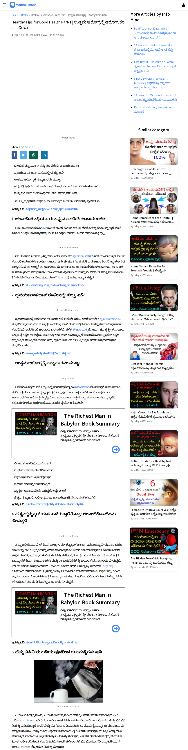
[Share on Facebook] (18, 155)
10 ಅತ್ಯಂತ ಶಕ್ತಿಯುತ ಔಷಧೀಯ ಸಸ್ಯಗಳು (51, 358)
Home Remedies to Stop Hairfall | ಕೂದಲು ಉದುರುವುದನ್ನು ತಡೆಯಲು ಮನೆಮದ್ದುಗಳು (150, 231)
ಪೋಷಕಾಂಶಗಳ (84, 256)
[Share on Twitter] (27, 155)
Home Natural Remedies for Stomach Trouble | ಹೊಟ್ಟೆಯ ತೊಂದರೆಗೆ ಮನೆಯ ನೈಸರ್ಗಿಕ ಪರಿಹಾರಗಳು (147, 279)
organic (32, 584)
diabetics (102, 277)
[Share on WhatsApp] (37, 155)
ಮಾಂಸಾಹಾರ (84, 392)
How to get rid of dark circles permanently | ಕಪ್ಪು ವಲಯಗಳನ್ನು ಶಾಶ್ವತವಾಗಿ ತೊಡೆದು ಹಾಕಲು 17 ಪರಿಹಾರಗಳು (149, 183)
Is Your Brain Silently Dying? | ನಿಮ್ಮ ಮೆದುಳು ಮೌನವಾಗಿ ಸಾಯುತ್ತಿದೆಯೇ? (150, 327)
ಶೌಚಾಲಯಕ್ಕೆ (103, 335)
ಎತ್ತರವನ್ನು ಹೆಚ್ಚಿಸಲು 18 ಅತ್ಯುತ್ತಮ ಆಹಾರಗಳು (54, 209)
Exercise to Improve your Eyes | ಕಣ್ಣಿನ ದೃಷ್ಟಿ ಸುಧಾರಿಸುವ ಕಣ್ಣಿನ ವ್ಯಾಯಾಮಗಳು (148, 518)
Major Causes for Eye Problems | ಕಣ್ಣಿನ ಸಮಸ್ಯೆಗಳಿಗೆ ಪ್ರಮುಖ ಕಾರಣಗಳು (151, 422)
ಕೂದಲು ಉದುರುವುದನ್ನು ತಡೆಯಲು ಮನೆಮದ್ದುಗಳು (57, 517)
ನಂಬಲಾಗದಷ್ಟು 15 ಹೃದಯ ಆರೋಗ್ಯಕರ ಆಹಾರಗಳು (57, 290)
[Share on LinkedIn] (47, 155)
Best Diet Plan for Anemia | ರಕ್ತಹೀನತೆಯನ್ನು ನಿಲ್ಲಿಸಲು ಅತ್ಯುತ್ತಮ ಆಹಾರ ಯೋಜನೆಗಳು (150, 375)
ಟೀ (47, 228)
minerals (32, 739)
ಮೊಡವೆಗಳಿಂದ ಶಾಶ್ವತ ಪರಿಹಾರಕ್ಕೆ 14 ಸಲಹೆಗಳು (54, 663)
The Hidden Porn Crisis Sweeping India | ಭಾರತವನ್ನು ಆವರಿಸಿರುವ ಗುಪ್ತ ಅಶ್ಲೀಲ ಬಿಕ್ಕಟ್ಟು (150, 566)
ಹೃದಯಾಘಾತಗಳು (112, 324)
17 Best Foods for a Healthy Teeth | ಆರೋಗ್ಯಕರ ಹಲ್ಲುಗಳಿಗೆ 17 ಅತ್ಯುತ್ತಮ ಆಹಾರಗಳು (151, 470)
